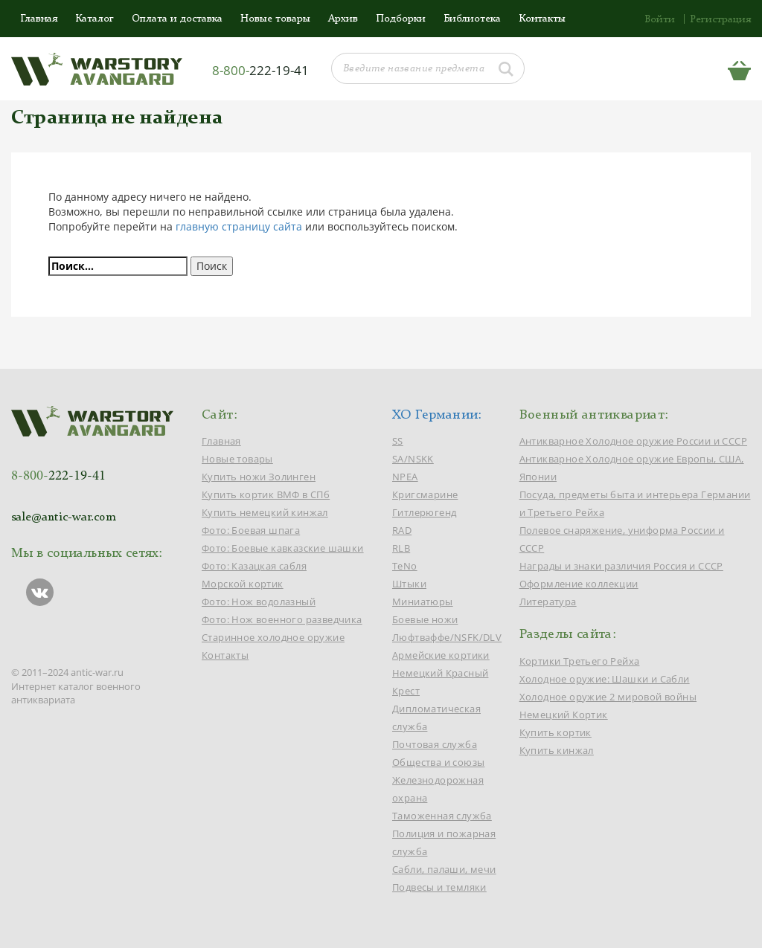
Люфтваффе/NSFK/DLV (447, 637)
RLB (401, 548)
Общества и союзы (438, 762)
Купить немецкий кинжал (265, 512)
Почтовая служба (434, 744)
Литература (548, 601)
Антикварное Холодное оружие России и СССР (633, 441)
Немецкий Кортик (563, 714)
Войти (659, 19)
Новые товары (275, 18)
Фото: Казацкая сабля (254, 566)
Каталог (94, 18)
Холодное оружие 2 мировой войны (608, 696)
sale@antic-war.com (63, 517)
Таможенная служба (442, 815)
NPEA (405, 476)
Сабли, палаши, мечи (444, 869)
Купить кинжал (556, 750)
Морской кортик (243, 583)
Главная (38, 18)
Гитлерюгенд (424, 512)
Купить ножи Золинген (259, 476)
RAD (402, 530)
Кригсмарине (425, 494)
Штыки (409, 583)
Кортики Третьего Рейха (579, 661)
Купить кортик (555, 732)
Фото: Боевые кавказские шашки (283, 548)
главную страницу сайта (239, 226)
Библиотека (472, 18)
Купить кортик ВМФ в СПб (266, 494)
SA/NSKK (413, 458)
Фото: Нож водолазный (259, 601)
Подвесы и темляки (439, 887)
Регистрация (720, 19)
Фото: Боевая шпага (251, 530)
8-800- (260, 70)
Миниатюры (422, 601)
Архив (343, 18)
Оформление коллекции (578, 583)
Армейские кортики (441, 655)
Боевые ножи (425, 619)
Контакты (542, 18)
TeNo (404, 566)
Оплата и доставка (177, 18)
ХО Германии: (437, 415)
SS (397, 441)
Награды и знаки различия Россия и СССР (621, 566)
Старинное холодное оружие (273, 637)
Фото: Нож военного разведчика (282, 619)
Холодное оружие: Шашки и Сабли (604, 679)
